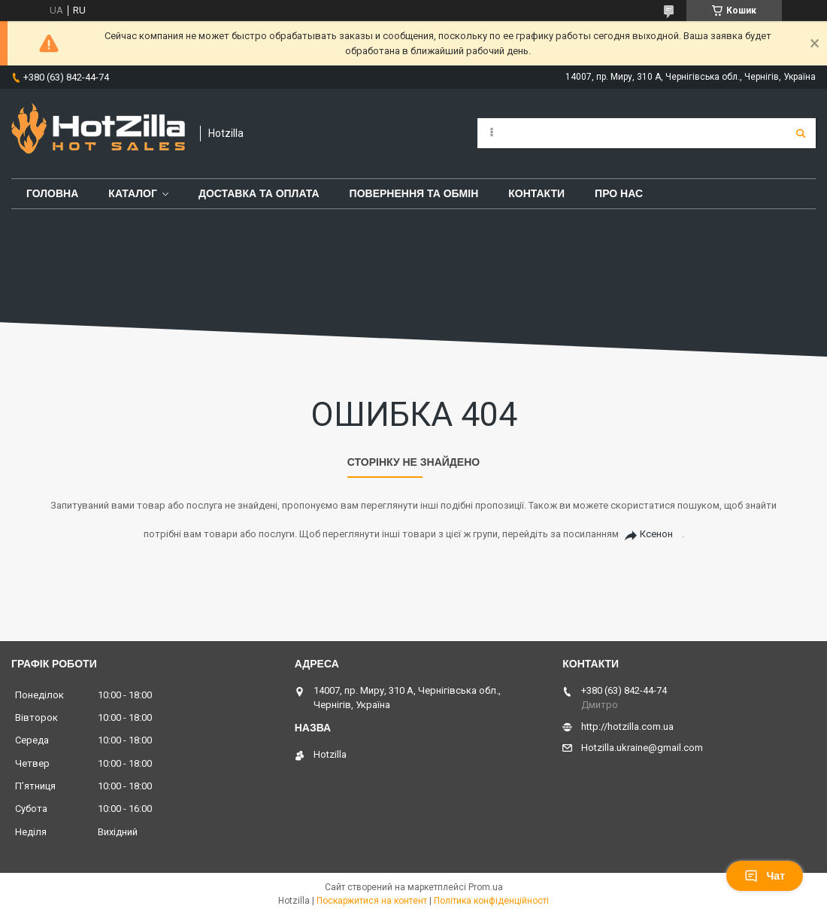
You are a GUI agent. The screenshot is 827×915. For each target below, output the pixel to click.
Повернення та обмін (414, 193)
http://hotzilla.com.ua (627, 726)
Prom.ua (485, 887)
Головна (52, 193)
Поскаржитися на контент (372, 900)
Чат (764, 876)
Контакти (536, 193)
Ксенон (656, 534)
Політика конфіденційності (491, 900)
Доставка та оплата (259, 193)
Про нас (619, 193)
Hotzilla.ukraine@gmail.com (642, 747)
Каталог (132, 193)
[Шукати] (801, 133)
